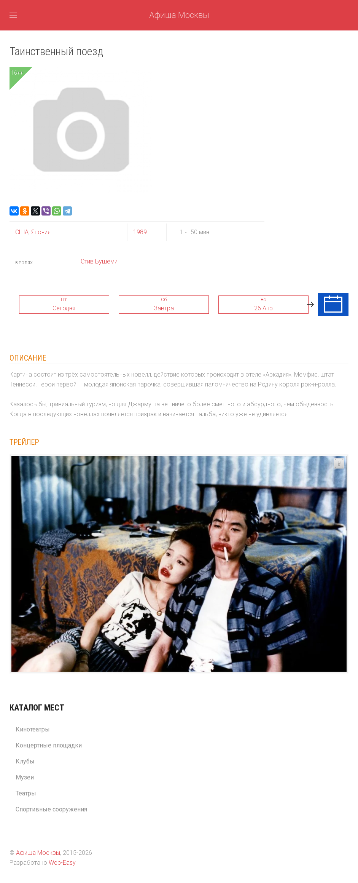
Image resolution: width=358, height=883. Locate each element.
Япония (40, 232)
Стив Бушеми (99, 261)
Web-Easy (62, 862)
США (22, 232)
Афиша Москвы (179, 15)
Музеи (25, 777)
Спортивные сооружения (51, 809)
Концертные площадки (49, 745)
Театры (26, 793)
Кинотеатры (33, 729)
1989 (140, 232)
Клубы (25, 761)
